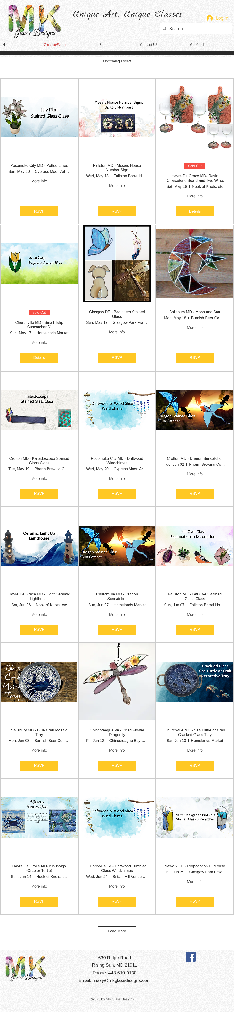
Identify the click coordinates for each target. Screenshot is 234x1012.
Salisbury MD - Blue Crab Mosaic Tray (39, 732)
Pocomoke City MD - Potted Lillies (39, 165)
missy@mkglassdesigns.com (121, 980)
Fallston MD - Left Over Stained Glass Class (195, 596)
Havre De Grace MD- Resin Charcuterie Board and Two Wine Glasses (195, 178)
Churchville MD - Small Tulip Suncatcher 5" (39, 324)
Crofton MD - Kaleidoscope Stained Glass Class (39, 460)
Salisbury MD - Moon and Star (194, 312)
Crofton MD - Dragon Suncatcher (195, 458)
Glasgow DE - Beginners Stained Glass (117, 314)
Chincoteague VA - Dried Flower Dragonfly (117, 732)
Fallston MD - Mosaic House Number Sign (117, 167)
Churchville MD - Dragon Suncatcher (117, 596)
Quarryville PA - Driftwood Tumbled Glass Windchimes (117, 868)
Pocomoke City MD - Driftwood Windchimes (117, 460)
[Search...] (195, 28)
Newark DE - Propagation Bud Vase (195, 866)
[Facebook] (191, 957)
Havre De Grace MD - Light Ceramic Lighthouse (39, 596)
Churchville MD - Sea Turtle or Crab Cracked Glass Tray (195, 732)
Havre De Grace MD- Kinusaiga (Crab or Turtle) (39, 868)
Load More (117, 931)
